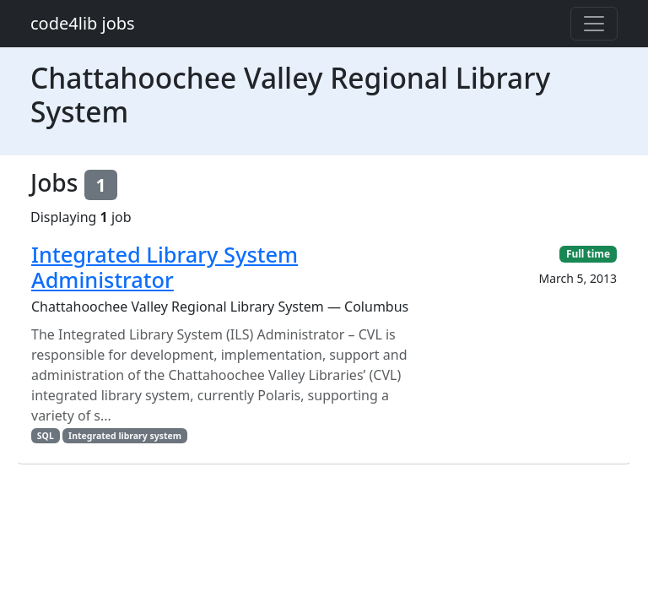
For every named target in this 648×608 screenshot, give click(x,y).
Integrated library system (124, 436)
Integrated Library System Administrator (164, 267)
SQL (45, 436)
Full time (588, 254)
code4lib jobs (82, 23)
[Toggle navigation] (594, 24)
